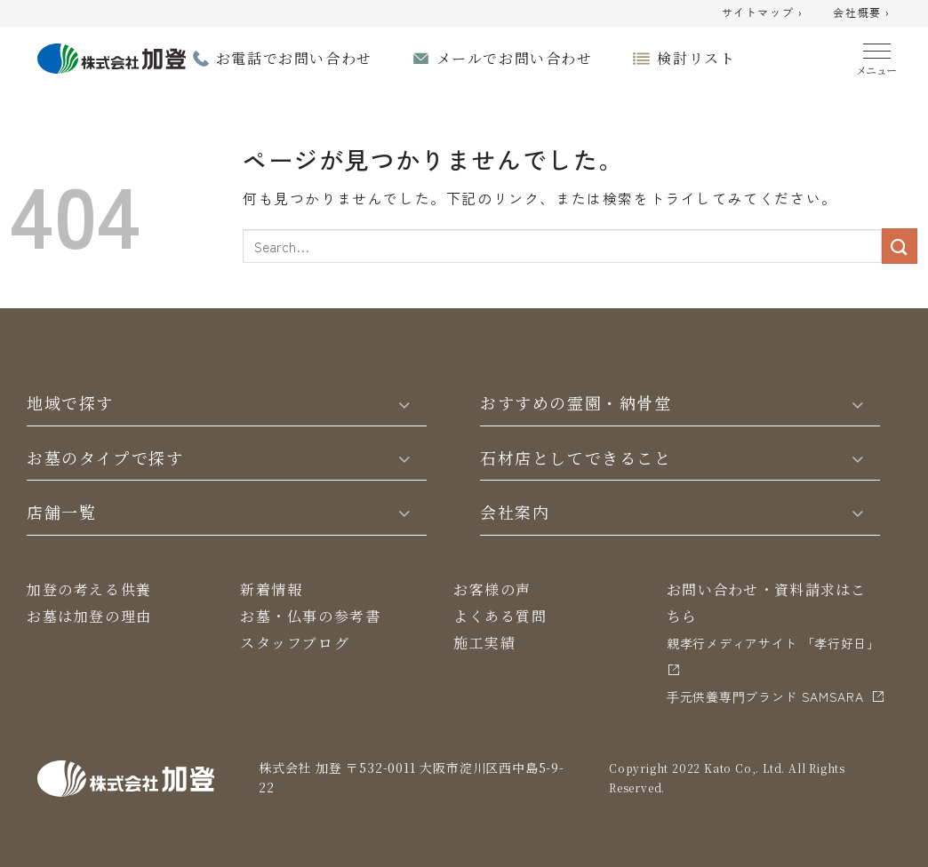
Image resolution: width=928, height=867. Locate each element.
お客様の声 (492, 589)
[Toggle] (404, 403)
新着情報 (271, 589)
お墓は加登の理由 (89, 616)
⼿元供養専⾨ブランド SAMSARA (765, 696)
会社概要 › (862, 13)
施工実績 (484, 642)
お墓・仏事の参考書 (310, 616)
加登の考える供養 (89, 589)
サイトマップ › (763, 13)
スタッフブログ (294, 642)
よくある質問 (500, 616)
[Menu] (877, 56)
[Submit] (899, 245)
